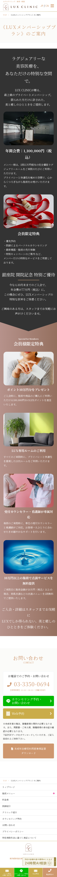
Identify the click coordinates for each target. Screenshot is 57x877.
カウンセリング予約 (11, 818)
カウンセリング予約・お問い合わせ (27, 701)
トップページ (8, 786)
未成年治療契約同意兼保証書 (28, 751)
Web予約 (18, 713)
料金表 (5, 799)
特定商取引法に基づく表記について (19, 837)
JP (42, 5)
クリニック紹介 (9, 812)
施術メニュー (8, 793)
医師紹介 (6, 806)
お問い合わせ (8, 825)
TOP (5, 15)
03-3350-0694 (32, 684)
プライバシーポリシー (13, 831)
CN (47, 5)
